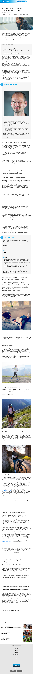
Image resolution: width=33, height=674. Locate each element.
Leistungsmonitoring (6, 490)
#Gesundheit (9, 12)
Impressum (16, 650)
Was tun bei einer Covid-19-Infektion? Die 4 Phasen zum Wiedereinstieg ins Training (16, 50)
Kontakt (16, 648)
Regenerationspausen (6, 541)
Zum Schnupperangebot (22, 1)
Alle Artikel (4, 6)
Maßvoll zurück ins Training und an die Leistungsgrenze (12, 53)
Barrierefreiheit (16, 654)
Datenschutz (16, 652)
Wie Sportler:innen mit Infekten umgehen (9, 48)
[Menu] (32, 1)
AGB (16, 656)
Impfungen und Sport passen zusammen (9, 49)
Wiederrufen (16, 665)
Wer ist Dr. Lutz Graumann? (7, 46)
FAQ (16, 658)
